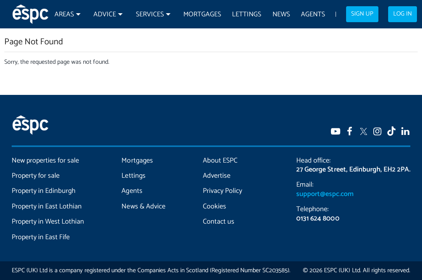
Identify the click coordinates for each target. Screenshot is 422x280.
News (281, 14)
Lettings (246, 14)
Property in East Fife (41, 237)
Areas (64, 14)
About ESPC (220, 160)
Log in (402, 14)
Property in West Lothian (48, 222)
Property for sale (36, 176)
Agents (313, 14)
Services (150, 14)
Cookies (214, 206)
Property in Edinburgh (44, 191)
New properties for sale (45, 160)
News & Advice (143, 206)
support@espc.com (324, 194)
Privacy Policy (222, 191)
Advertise (216, 176)
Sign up (362, 14)
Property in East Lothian (47, 206)
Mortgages (202, 14)
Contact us (218, 222)
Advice (104, 14)
